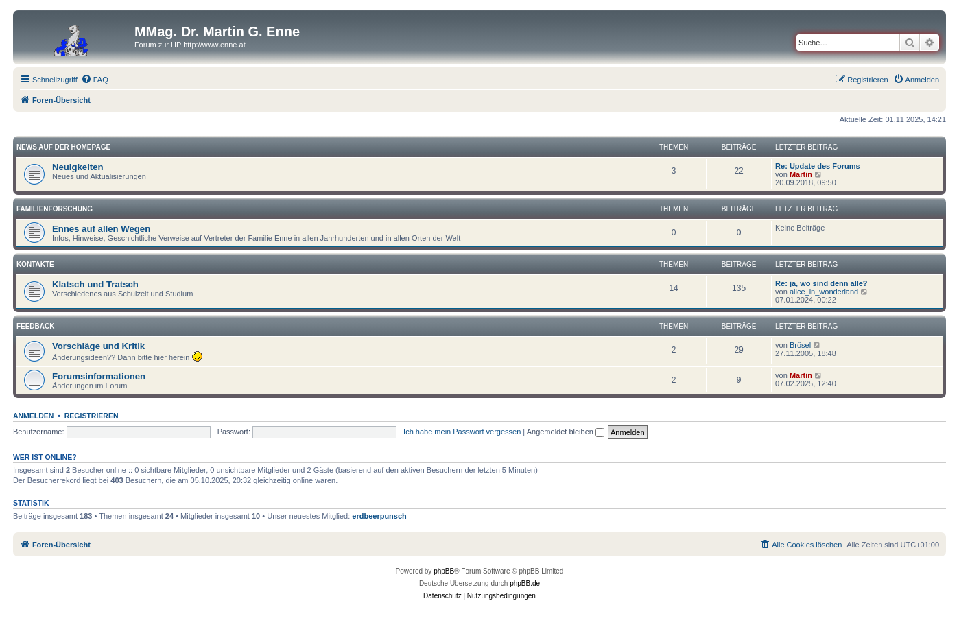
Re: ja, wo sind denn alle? (821, 283)
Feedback (35, 326)
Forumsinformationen (98, 376)
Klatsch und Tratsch (95, 284)
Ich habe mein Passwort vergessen (462, 431)
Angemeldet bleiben (565, 431)
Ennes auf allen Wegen (101, 229)
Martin (801, 174)
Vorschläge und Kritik (98, 346)
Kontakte (35, 264)
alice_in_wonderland (824, 291)
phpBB (444, 571)
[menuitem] (94, 79)
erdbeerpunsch (379, 516)
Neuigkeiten (78, 167)
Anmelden (33, 416)
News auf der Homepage (63, 147)
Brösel (800, 345)
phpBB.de (525, 583)
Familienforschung (54, 209)
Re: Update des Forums (817, 166)
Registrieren (91, 416)
